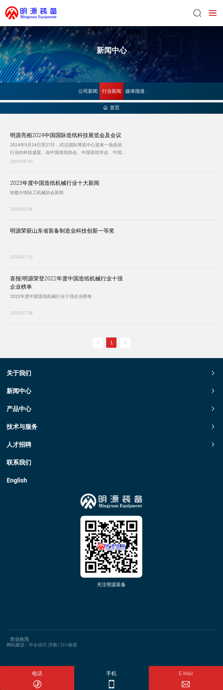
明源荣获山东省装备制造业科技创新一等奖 (62, 230)
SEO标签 (68, 644)
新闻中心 (112, 50)
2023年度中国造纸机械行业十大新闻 (54, 183)
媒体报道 (135, 91)
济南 (52, 644)
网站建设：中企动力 (27, 644)
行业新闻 (111, 91)
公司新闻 (88, 91)
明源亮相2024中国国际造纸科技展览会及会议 (65, 135)
